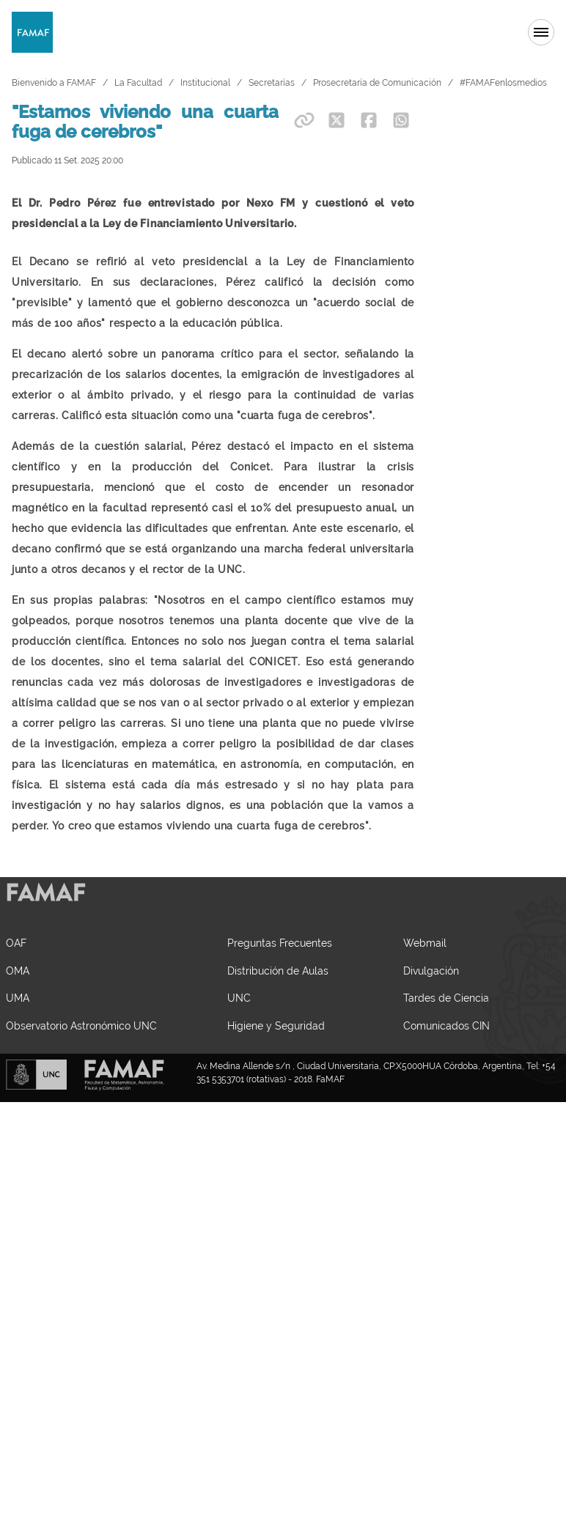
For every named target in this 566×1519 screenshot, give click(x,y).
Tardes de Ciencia (446, 1152)
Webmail (424, 1097)
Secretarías (272, 83)
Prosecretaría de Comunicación (377, 83)
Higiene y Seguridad (276, 1180)
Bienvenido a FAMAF (54, 83)
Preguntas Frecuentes (279, 1097)
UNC (239, 1152)
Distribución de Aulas (277, 1125)
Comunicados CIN (446, 1180)
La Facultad (138, 83)
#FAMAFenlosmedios (503, 83)
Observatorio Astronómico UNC (81, 1180)
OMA (17, 1125)
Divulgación (431, 1125)
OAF (16, 1097)
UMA (17, 1152)
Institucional (205, 83)
